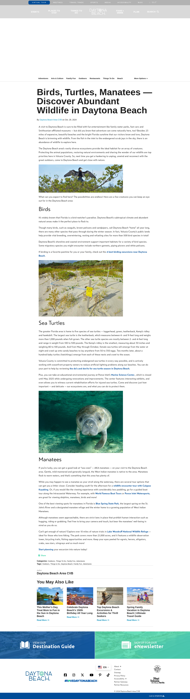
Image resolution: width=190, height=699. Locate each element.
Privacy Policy (119, 676)
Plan (136, 12)
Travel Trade (76, 2)
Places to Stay (54, 12)
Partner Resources (121, 685)
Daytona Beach (67, 564)
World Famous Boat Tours (108, 493)
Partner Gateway (121, 682)
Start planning (46, 549)
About (117, 666)
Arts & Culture (57, 78)
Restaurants (95, 78)
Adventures (43, 78)
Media (108, 2)
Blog (140, 2)
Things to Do (55, 564)
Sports (94, 2)
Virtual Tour (39, 2)
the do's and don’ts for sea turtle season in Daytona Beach (99, 368)
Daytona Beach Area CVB (51, 120)
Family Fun (71, 78)
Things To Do (76, 12)
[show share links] (42, 555)
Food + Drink (120, 12)
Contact (117, 669)
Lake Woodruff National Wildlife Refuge (127, 531)
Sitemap (117, 672)
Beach (120, 78)
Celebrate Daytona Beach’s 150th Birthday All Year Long (79, 610)
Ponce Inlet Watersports (137, 493)
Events (35, 12)
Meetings (58, 2)
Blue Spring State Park (107, 503)
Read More (43, 620)
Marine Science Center (122, 374)
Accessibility (124, 2)
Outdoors (83, 78)
